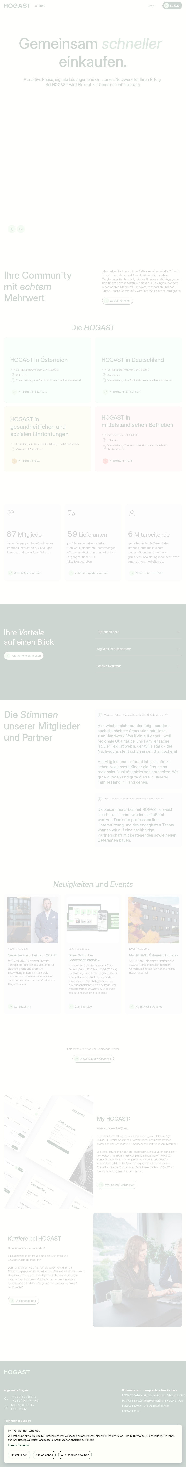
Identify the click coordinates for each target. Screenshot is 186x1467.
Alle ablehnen (44, 1455)
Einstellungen (19, 1455)
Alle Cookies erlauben (75, 1455)
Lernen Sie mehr (18, 1445)
